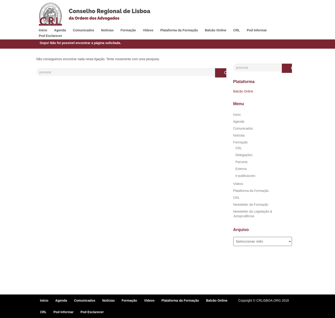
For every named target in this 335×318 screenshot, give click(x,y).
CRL (236, 30)
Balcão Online (215, 30)
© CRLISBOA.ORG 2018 (271, 300)
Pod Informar (257, 30)
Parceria (242, 162)
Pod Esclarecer (50, 36)
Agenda (60, 30)
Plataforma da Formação (179, 30)
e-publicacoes (245, 176)
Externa (241, 169)
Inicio (237, 114)
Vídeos (148, 30)
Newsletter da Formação (250, 204)
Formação (128, 30)
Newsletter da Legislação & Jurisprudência (252, 214)
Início (43, 30)
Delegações (244, 155)
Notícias (107, 30)
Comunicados (83, 30)
